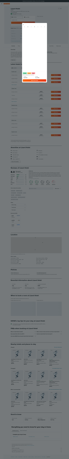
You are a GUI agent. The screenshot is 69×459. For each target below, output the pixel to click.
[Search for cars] (1, 11)
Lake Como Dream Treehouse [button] (41, 401)
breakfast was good (19, 190)
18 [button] (23, 33)
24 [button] (20, 35)
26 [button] (25, 35)
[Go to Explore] (1, 14)
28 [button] (30, 35)
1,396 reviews (19, 13)
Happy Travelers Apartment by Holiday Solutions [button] (54, 361)
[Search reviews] (41, 188)
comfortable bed (17, 195)
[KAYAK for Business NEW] (1, 18)
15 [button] (32, 31)
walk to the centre (14, 197)
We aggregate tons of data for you (37, 450)
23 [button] (18, 35)
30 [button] (18, 38)
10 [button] (20, 31)
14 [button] (30, 31)
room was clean (13, 192)
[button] (68, 1)
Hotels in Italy (25, 456)
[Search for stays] (1, 9)
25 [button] (23, 35)
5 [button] (25, 28)
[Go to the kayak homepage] (7, 3)
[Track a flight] (1, 16)
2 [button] (18, 28)
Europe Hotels (20, 456)
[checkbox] (16, 216)
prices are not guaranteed (30, 445)
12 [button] (25, 31)
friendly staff (13, 190)
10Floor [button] (50, 401)
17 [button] (20, 33)
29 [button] (32, 35)
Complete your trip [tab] (15, 430)
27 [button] (36, 35)
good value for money (14, 199)
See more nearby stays (58, 347)
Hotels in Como (46, 436)
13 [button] (36, 31)
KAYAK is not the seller (37, 448)
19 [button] (25, 33)
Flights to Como (15, 436)
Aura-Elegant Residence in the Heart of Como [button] (42, 360)
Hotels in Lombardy (31, 456)
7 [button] (30, 28)
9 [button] (18, 31)
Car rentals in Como (32, 436)
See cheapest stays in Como (57, 368)
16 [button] (18, 33)
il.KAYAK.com (12, 456)
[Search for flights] (1, 7)
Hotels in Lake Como (38, 456)
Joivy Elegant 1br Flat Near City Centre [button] (16, 360)
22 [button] (32, 33)
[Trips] (1, 21)
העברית (43, 1)
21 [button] (30, 33)
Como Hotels (43, 456)
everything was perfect (21, 197)
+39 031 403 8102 (14, 12)
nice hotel (12, 195)
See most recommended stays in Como (55, 389)
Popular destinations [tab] (23, 430)
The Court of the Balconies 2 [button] (41, 381)
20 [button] (28, 33)
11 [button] (23, 31)
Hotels (16, 456)
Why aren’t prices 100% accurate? (37, 451)
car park (24, 192)
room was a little (19, 192)
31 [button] (20, 38)
